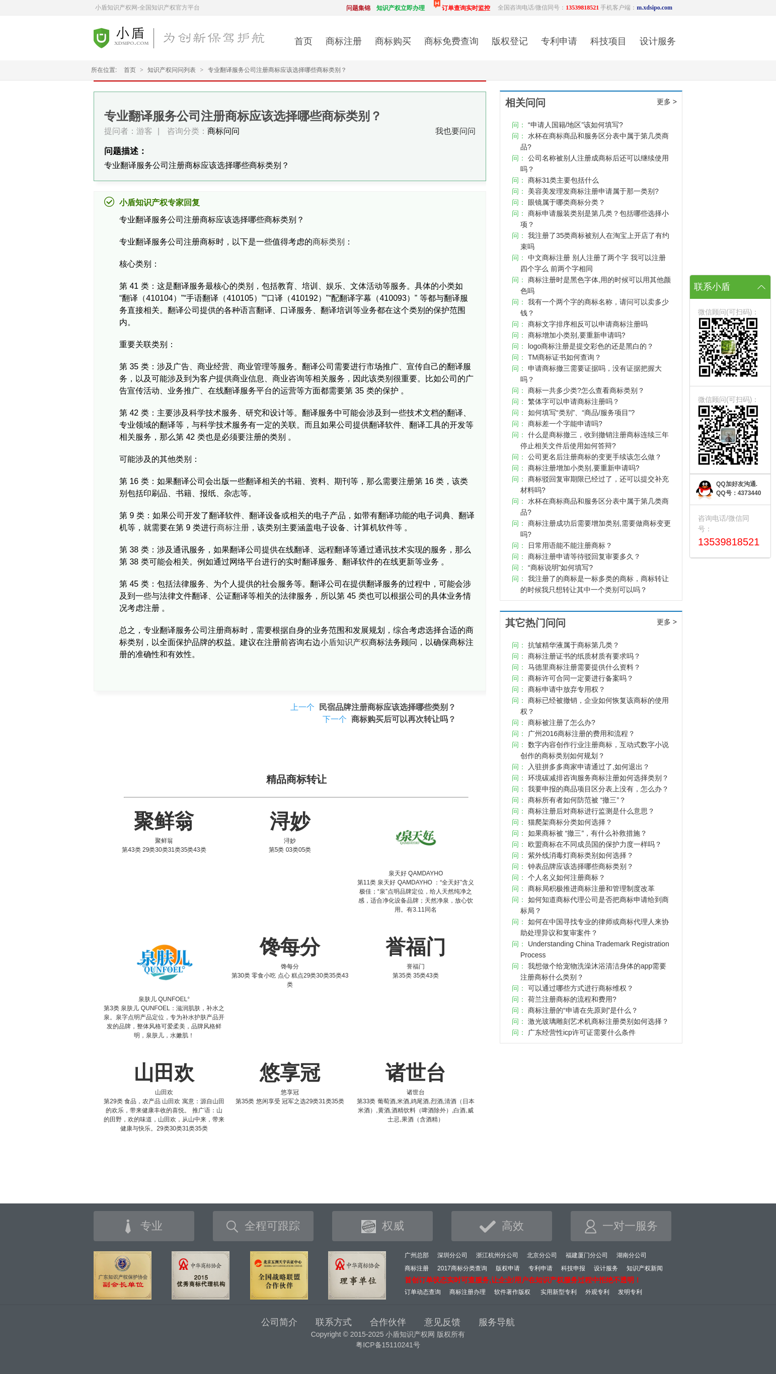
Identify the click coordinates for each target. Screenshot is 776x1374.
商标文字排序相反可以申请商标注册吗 (588, 324)
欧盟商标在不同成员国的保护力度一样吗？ (595, 844)
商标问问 (223, 131)
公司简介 (279, 1322)
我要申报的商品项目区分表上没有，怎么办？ (598, 789)
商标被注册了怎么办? (561, 722)
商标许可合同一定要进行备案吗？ (581, 678)
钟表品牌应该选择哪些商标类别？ (581, 866)
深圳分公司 (452, 1255)
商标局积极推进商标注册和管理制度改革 (591, 888)
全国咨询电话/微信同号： (548, 7)
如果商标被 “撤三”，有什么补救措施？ (587, 833)
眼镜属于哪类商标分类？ (566, 202)
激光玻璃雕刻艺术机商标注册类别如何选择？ (598, 1021)
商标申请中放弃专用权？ (566, 689)
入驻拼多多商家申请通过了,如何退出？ (589, 767)
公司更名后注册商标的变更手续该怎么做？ (595, 457)
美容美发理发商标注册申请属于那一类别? (593, 191)
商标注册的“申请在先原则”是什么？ (583, 1010)
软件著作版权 (512, 1292)
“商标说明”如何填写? (560, 567)
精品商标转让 (296, 779)
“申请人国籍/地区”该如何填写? (575, 125)
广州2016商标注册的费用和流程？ (581, 734)
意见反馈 (442, 1322)
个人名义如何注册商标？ (566, 877)
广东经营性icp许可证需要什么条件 (582, 1032)
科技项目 (608, 41)
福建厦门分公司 (587, 1255)
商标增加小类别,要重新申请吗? (577, 335)
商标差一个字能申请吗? (565, 424)
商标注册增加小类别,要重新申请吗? (584, 468)
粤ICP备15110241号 (388, 1345)
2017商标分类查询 (462, 1268)
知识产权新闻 (645, 1268)
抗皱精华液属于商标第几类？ (573, 645)
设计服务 (658, 41)
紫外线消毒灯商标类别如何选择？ (581, 855)
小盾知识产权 (345, 642)
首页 (303, 41)
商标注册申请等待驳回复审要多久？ (584, 556)
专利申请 (559, 41)
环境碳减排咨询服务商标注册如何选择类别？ (598, 778)
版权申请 (508, 1268)
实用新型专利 (558, 1292)
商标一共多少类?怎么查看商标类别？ (586, 390)
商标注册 (344, 41)
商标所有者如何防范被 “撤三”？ (577, 800)
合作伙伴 (388, 1322)
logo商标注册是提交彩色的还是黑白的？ (591, 346)
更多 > (667, 102)
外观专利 (597, 1292)
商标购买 (393, 41)
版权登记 (510, 41)
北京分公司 (542, 1255)
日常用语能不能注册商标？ (570, 545)
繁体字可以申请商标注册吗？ (573, 401)
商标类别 (329, 241)
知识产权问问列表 (171, 69)
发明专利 (630, 1292)
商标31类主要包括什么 (563, 180)
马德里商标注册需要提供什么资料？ (584, 667)
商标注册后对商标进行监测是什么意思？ (591, 811)
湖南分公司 (631, 1255)
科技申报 (573, 1268)
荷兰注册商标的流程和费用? (572, 999)
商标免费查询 (451, 41)
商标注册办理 (467, 1292)
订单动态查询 (423, 1292)
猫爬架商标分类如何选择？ (570, 822)
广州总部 (417, 1255)
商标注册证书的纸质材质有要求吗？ (584, 656)
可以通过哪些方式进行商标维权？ (581, 988)
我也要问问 (455, 131)
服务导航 (497, 1322)
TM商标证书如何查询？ (564, 357)
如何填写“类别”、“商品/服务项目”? (581, 413)
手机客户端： (636, 7)
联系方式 (334, 1322)
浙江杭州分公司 (497, 1255)
